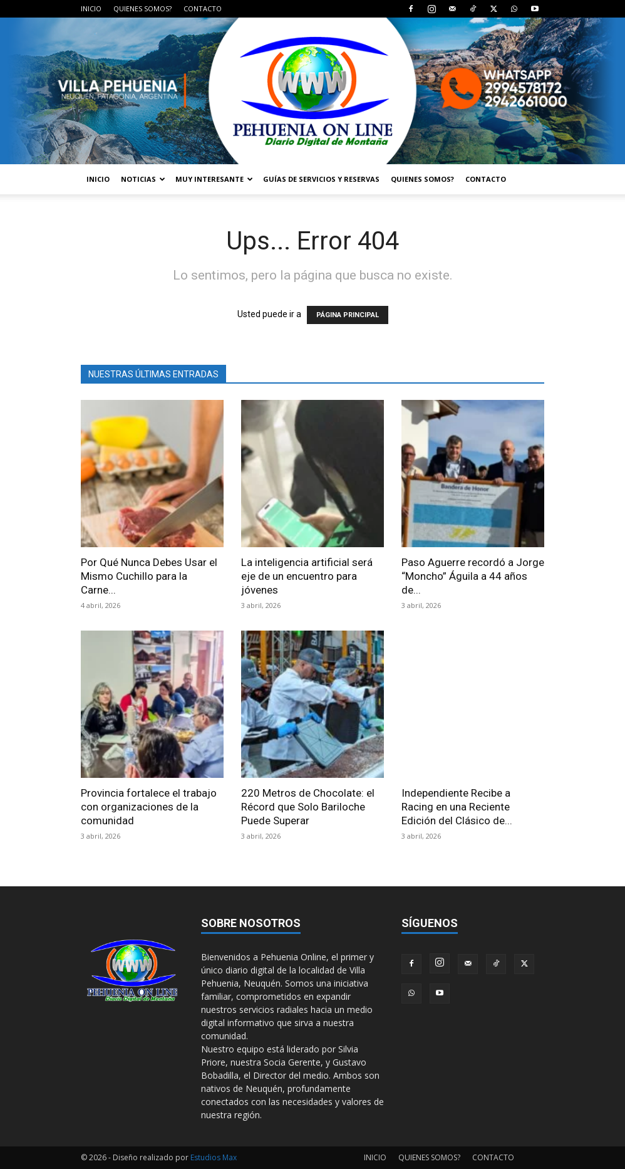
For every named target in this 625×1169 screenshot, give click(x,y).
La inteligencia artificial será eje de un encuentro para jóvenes (307, 576)
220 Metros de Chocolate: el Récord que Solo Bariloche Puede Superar (307, 807)
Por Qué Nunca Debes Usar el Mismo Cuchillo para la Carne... (149, 576)
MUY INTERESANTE (214, 179)
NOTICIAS (143, 179)
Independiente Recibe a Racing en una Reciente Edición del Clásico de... (456, 807)
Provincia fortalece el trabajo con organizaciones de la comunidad (149, 807)
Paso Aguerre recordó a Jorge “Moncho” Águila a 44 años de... (472, 576)
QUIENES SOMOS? (142, 8)
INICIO (91, 8)
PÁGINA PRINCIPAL (347, 315)
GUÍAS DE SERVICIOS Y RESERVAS (321, 179)
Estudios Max (213, 1157)
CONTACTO (202, 8)
